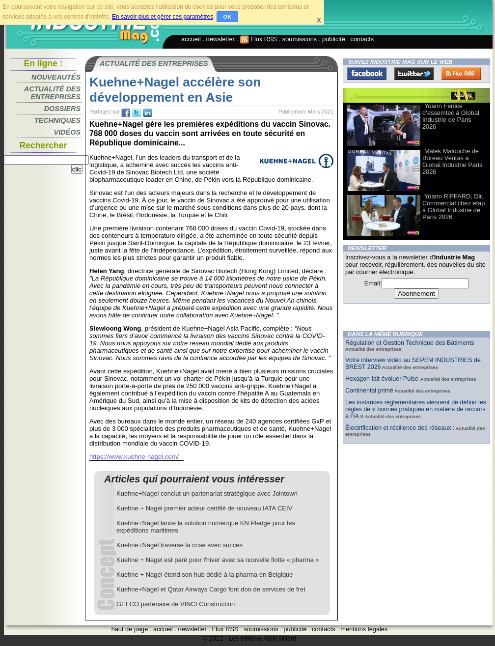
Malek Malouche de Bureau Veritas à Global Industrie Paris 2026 (452, 161)
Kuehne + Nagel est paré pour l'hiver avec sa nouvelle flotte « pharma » (217, 559)
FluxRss (461, 73)
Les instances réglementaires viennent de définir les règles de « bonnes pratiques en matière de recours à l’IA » (415, 409)
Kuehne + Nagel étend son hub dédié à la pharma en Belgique (204, 574)
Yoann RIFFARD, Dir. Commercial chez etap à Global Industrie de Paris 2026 (453, 207)
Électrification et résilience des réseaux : (399, 427)
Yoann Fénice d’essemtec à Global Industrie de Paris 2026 (450, 116)
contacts (362, 39)
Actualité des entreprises (52, 93)
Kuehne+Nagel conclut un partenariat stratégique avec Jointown (207, 493)
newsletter (220, 39)
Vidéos (67, 132)
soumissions (299, 39)
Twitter (414, 73)
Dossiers (62, 108)
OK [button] (227, 17)
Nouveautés (56, 77)
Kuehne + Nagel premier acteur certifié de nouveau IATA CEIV (204, 508)
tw (136, 113)
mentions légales (363, 629)
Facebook (366, 73)
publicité (333, 39)
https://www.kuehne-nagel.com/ (134, 456)
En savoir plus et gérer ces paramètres (162, 16)
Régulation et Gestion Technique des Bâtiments (409, 342)
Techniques (57, 120)
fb (126, 113)
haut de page (129, 629)
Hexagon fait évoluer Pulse (382, 378)
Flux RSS (258, 39)
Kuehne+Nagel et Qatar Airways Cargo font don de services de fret (210, 589)
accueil (191, 39)
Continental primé (369, 390)
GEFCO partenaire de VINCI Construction (175, 604)
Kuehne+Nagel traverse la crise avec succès (179, 545)
